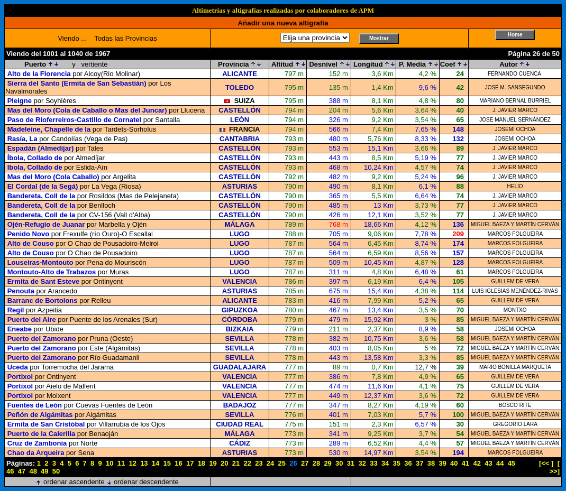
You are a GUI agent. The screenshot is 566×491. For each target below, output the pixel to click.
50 (56, 471)
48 (32, 471)
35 (396, 463)
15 (167, 463)
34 (385, 463)
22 (247, 463)
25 (282, 463)
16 (178, 463)
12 (132, 463)
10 (109, 463)
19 (212, 463)
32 (362, 463)
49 (44, 471)
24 (270, 463)
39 (442, 463)
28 (316, 463)
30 (339, 463)
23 (258, 463)
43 (488, 463)
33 (373, 463)
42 (477, 463)
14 (155, 463)
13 (144, 463)
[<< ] (546, 463)
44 (500, 463)
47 (21, 471)
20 (224, 463)
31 (350, 463)
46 (10, 471)
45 (511, 463)
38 (431, 463)
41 (465, 463)
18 (201, 463)
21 (236, 463)
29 (327, 463)
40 (454, 463)
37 (419, 463)
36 (408, 463)
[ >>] (554, 467)
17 (190, 463)
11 (121, 463)
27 (304, 463)
